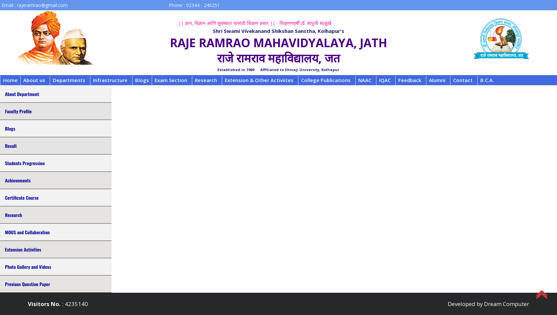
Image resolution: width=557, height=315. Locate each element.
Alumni (437, 80)
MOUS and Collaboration (27, 232)
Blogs (142, 80)
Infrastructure (110, 80)
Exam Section (171, 80)
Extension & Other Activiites (259, 80)
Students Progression (25, 162)
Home (10, 80)
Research (206, 80)
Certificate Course (22, 197)
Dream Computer (506, 304)
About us (34, 80)
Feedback (409, 80)
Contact (463, 80)
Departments (69, 80)
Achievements (18, 180)
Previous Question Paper (27, 283)
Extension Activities (23, 249)
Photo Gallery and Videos (28, 266)
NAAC (364, 80)
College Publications (326, 80)
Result (11, 145)
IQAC (385, 80)
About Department (22, 93)
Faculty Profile (18, 111)
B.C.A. (487, 80)
